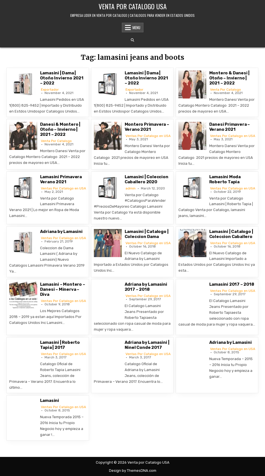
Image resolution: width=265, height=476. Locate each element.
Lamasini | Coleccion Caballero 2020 (146, 179)
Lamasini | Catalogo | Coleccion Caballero (231, 234)
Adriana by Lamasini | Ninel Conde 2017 (147, 345)
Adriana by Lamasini (61, 231)
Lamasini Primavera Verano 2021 (61, 179)
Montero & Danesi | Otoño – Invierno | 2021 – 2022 (229, 78)
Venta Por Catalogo (225, 89)
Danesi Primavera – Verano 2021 (229, 127)
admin (130, 188)
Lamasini (49, 400)
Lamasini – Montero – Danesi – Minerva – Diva (62, 289)
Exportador (50, 89)
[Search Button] (132, 40)
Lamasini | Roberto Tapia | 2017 (60, 345)
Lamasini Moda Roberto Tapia (225, 179)
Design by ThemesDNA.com (132, 470)
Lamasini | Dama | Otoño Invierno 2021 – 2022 (61, 78)
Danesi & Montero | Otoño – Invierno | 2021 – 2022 (60, 129)
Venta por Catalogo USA (133, 6)
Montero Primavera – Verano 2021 (147, 127)
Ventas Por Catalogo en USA (148, 136)
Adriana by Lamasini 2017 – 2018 (146, 287)
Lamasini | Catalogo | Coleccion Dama (147, 234)
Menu (136, 27)
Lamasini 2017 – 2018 (231, 284)
